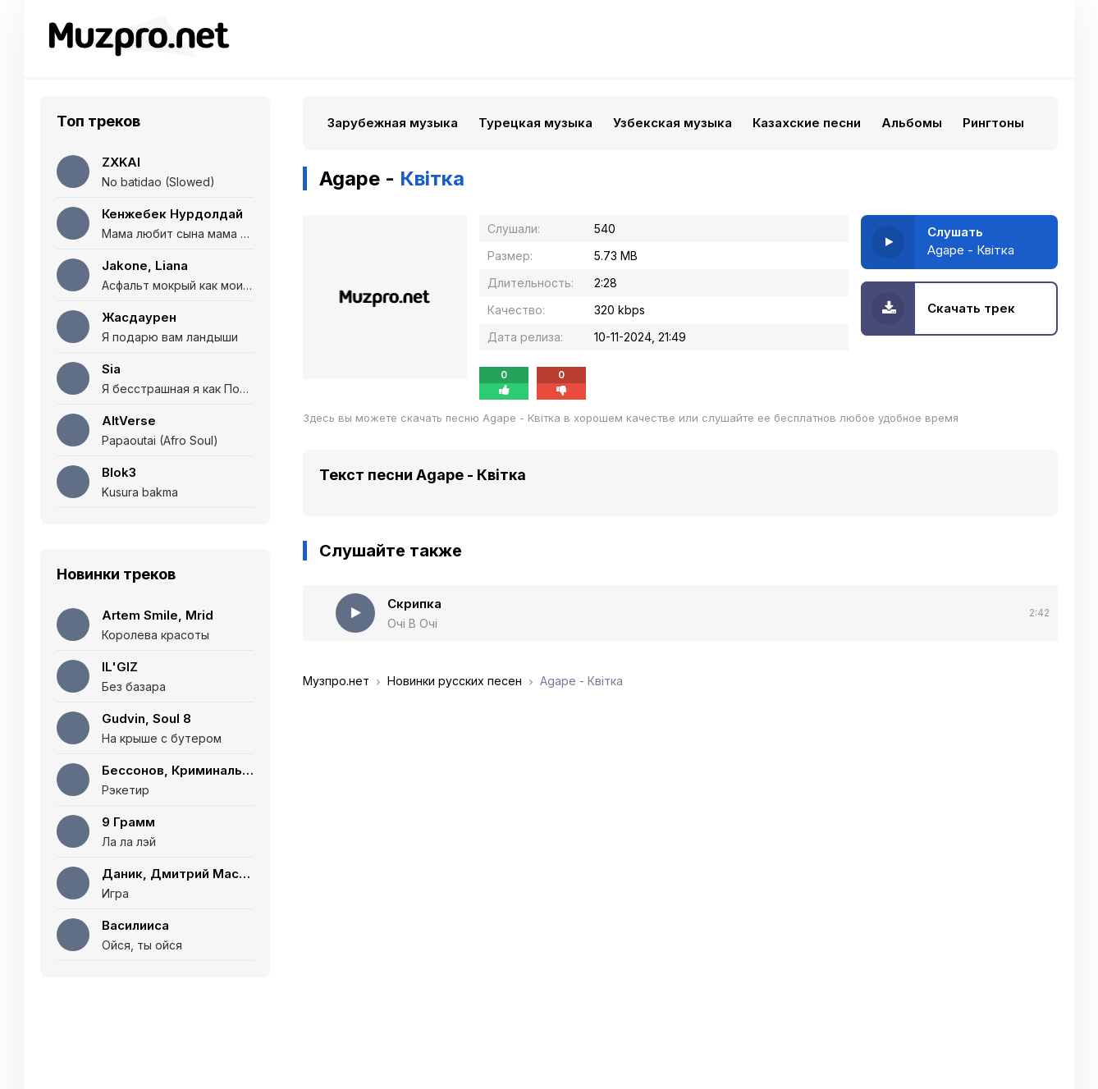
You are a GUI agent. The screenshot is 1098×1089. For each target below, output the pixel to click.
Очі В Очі (412, 623)
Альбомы (911, 122)
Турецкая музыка (535, 122)
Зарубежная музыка (392, 122)
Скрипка (414, 603)
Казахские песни (807, 122)
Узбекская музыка (672, 122)
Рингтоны (993, 122)
